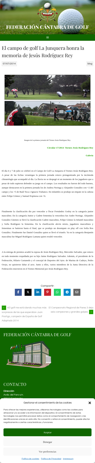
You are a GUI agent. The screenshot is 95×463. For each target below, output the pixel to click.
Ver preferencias (47, 451)
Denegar (47, 441)
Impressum (68, 459)
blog (90, 63)
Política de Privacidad (51, 459)
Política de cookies (30, 459)
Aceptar (47, 432)
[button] (90, 403)
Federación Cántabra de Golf (47, 27)
